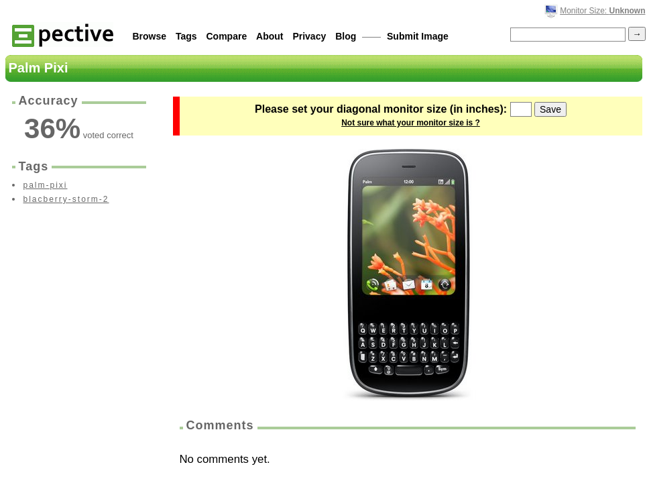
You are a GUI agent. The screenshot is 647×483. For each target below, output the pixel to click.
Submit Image (418, 36)
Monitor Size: (602, 10)
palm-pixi (45, 185)
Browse (150, 36)
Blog (345, 36)
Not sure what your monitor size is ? (410, 122)
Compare (227, 36)
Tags (186, 36)
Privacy (309, 36)
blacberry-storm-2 (66, 199)
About (269, 36)
